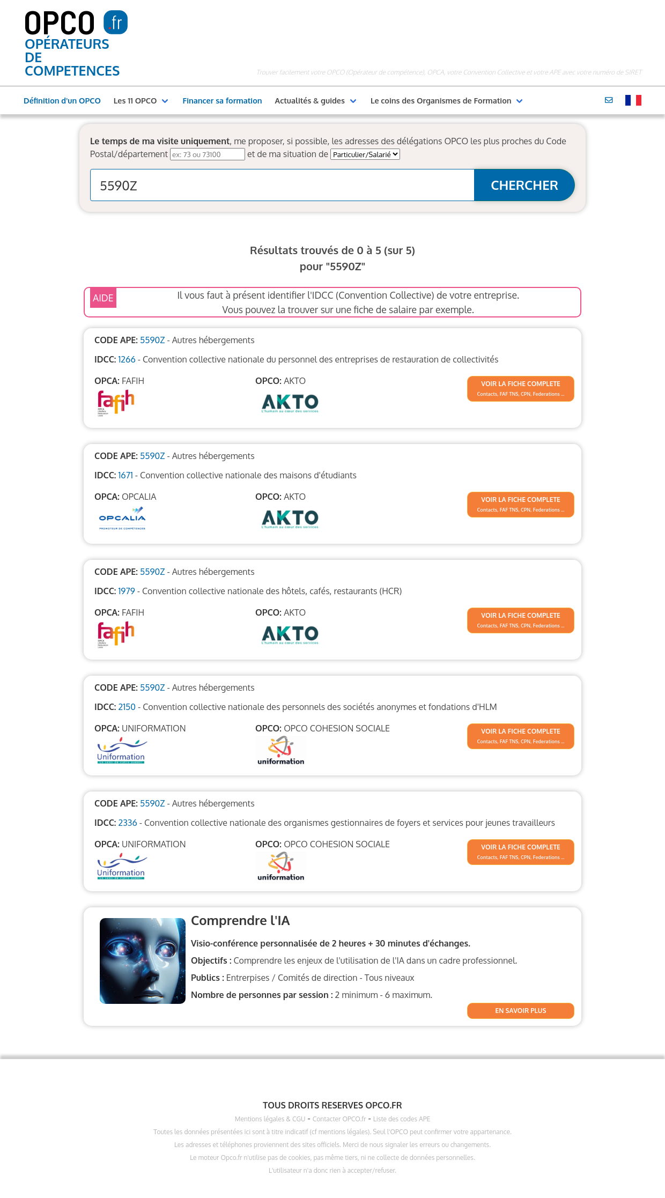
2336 (127, 822)
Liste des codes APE (401, 1119)
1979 (126, 591)
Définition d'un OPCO (62, 100)
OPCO (59, 21)
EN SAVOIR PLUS (521, 1011)
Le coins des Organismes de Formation (441, 100)
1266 (126, 359)
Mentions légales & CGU (270, 1119)
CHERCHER (524, 184)
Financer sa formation (222, 100)
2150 (127, 706)
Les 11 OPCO (135, 100)
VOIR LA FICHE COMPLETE (520, 384)
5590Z (152, 340)
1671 (125, 475)
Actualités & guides (310, 100)
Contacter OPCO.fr (339, 1119)
